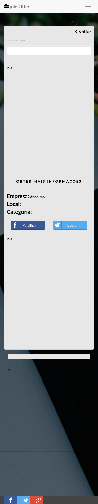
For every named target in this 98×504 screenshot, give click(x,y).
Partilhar (23, 225)
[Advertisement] (49, 121)
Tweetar (65, 225)
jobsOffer (17, 6)
